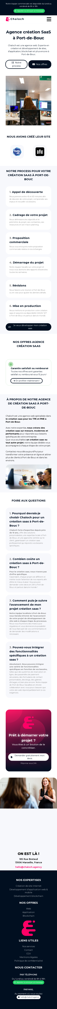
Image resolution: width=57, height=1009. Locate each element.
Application (28, 912)
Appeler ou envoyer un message (29, 11)
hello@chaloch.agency (28, 867)
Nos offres (39, 64)
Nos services (28, 946)
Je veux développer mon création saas (27, 327)
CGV (28, 953)
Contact (28, 950)
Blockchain (28, 916)
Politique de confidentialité (28, 961)
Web (28, 909)
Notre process (16, 64)
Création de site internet (28, 886)
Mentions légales (29, 957)
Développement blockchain (28, 896)
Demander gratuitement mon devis (27, 757)
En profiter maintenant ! (26, 381)
